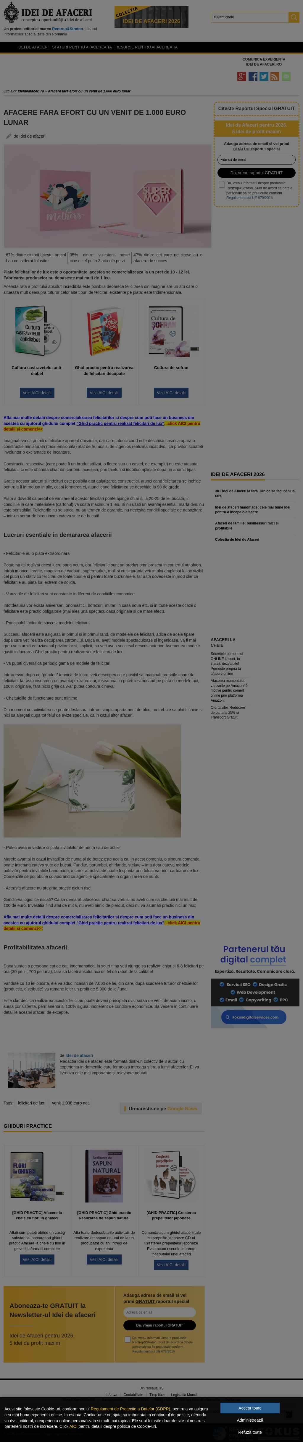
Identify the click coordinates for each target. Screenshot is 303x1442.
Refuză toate (250, 1432)
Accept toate (250, 1408)
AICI (73, 1426)
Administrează (250, 1420)
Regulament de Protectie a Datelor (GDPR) (130, 1409)
